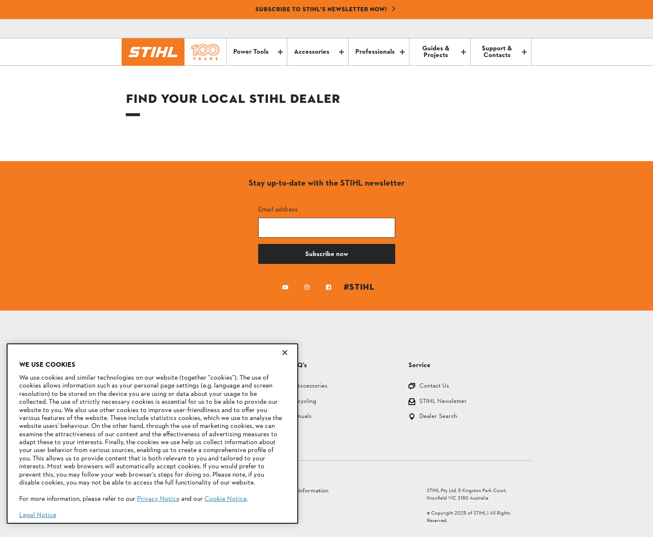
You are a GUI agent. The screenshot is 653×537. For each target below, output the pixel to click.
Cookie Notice (225, 499)
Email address (278, 209)
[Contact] (489, 29)
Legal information (305, 491)
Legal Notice (37, 515)
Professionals (380, 52)
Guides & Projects (444, 52)
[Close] (285, 352)
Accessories (319, 52)
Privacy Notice (158, 499)
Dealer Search (438, 416)
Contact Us (434, 386)
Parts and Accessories (298, 386)
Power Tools (258, 52)
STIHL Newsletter (443, 401)
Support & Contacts (504, 52)
